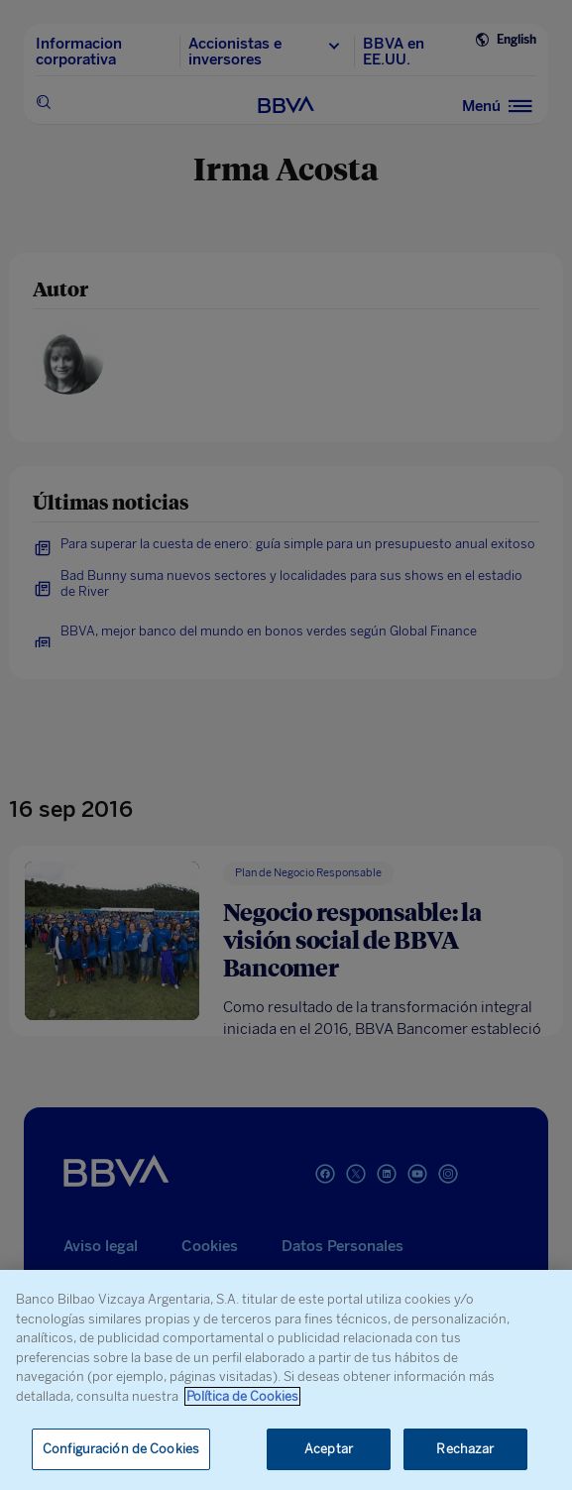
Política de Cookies (242, 1396)
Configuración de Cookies (121, 1448)
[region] (286, 1380)
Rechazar (465, 1448)
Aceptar (328, 1448)
